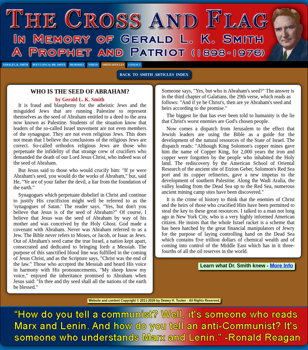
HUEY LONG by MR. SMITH (48, 64)
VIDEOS (93, 64)
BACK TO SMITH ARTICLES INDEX (154, 74)
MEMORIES (77, 64)
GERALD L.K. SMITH (15, 64)
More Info (281, 265)
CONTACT (134, 64)
